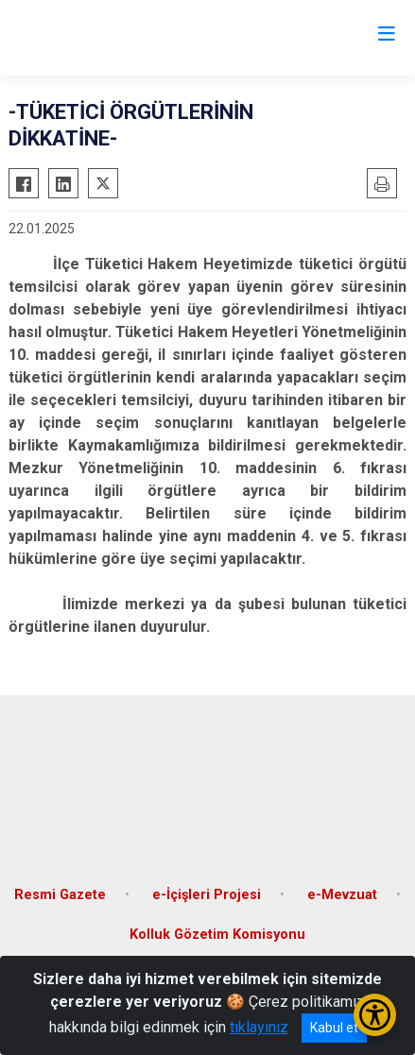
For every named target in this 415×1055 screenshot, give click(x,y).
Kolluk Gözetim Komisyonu (217, 935)
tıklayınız (259, 1027)
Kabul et (334, 1027)
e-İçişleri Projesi (206, 895)
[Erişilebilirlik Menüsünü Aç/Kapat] (375, 1015)
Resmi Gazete (60, 895)
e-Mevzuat (342, 895)
